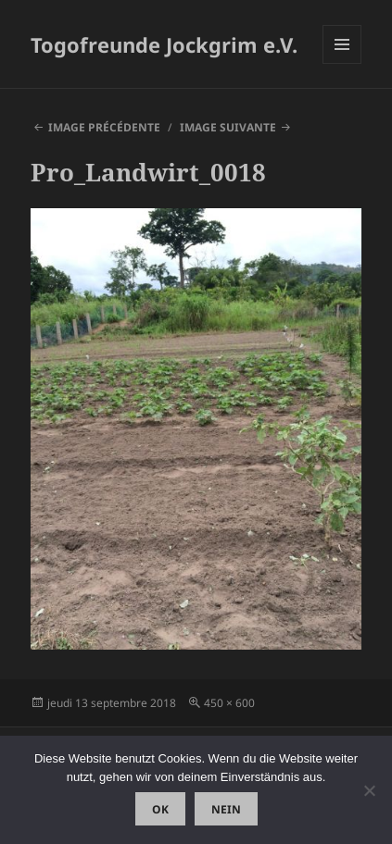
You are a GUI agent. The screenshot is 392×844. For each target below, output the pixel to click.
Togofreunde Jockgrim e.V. (164, 44)
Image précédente (104, 127)
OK (160, 809)
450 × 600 (229, 703)
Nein (226, 809)
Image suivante (228, 127)
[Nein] (369, 790)
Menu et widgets (342, 63)
